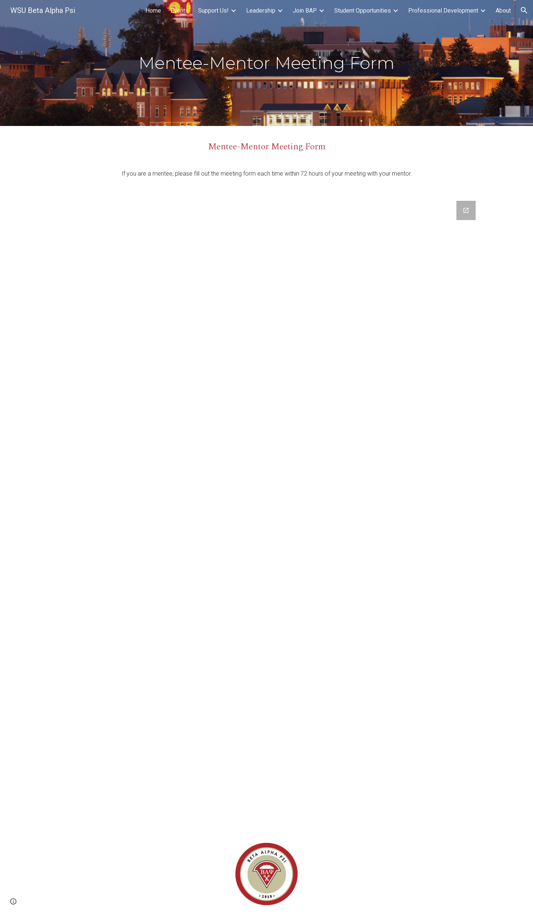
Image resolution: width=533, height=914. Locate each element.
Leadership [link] (260, 10)
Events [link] (179, 10)
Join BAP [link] (305, 10)
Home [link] (153, 10)
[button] (524, 10)
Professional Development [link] (443, 10)
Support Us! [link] (213, 10)
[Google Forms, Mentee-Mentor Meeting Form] (266, 513)
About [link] (503, 10)
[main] (266, 63)
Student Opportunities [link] (362, 10)
